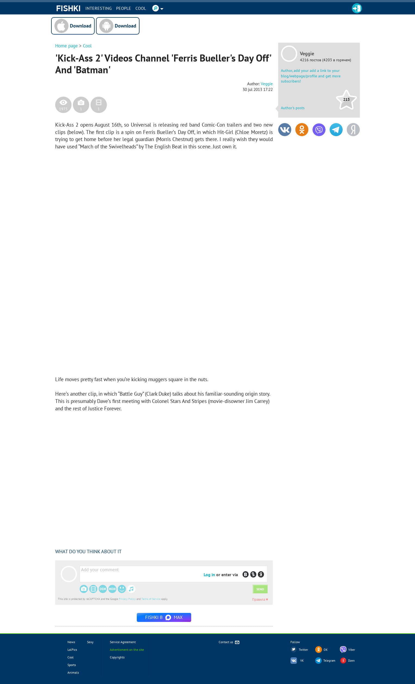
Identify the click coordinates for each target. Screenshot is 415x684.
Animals (73, 672)
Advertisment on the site (127, 650)
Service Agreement (123, 642)
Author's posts (293, 107)
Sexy (90, 642)
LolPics (72, 650)
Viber (351, 650)
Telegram (329, 660)
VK (302, 660)
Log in (209, 574)
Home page (66, 46)
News (71, 642)
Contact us (229, 642)
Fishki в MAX (164, 617)
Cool (140, 8)
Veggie (307, 53)
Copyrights (117, 657)
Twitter (303, 650)
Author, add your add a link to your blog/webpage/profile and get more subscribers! (310, 76)
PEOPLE (123, 8)
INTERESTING (98, 8)
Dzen (351, 660)
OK (326, 650)
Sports (71, 665)
